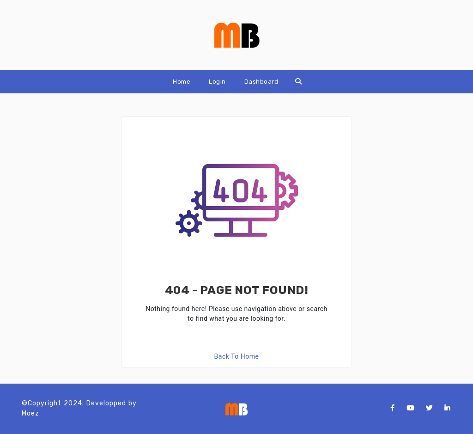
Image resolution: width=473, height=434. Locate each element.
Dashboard (261, 81)
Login (217, 81)
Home (181, 81)
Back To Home (236, 356)
